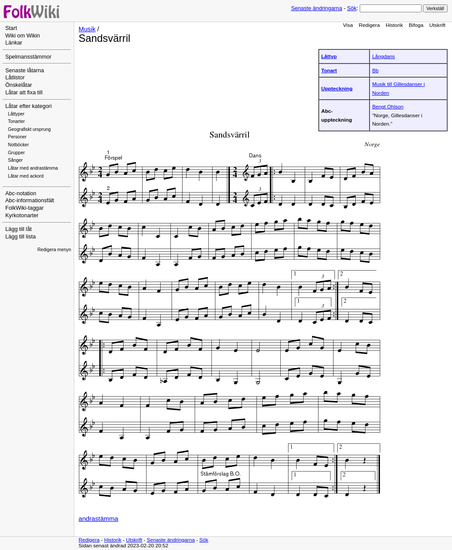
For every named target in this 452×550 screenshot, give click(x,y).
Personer (17, 136)
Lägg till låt (18, 229)
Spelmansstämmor (28, 57)
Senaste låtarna (24, 70)
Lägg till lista (20, 237)
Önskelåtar (18, 85)
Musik (87, 29)
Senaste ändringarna (316, 8)
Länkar (13, 43)
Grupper (16, 152)
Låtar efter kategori (28, 106)
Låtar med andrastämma (33, 168)
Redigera (369, 25)
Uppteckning (337, 88)
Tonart (329, 70)
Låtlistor (15, 77)
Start (11, 28)
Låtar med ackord (26, 176)
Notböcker (18, 144)
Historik (394, 25)
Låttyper (16, 113)
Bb (375, 70)
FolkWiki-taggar (24, 208)
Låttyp (329, 56)
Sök (351, 8)
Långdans (383, 56)
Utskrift (437, 25)
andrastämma (98, 518)
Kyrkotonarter (21, 215)
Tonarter (16, 121)
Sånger (15, 160)
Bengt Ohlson (387, 106)
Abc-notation (20, 193)
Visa (348, 25)
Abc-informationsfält (29, 200)
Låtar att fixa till (23, 92)
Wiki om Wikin (22, 36)
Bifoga (416, 25)
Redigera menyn (54, 249)
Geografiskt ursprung (29, 129)
